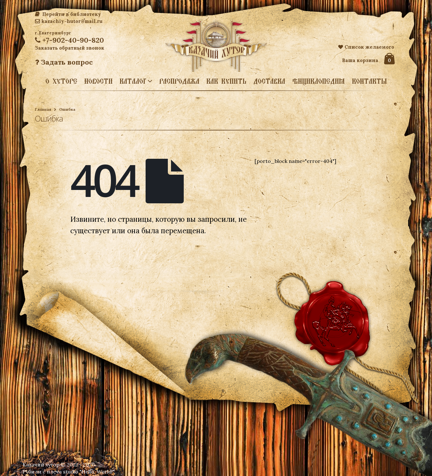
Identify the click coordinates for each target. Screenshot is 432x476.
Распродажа (179, 81)
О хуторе (61, 81)
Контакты (369, 81)
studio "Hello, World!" (89, 471)
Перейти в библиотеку (68, 14)
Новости (98, 81)
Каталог (133, 81)
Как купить (226, 81)
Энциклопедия (318, 81)
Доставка (269, 81)
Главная (43, 109)
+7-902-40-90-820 (69, 40)
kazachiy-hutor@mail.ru (68, 21)
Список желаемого (366, 47)
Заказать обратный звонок (69, 48)
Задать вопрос (64, 62)
